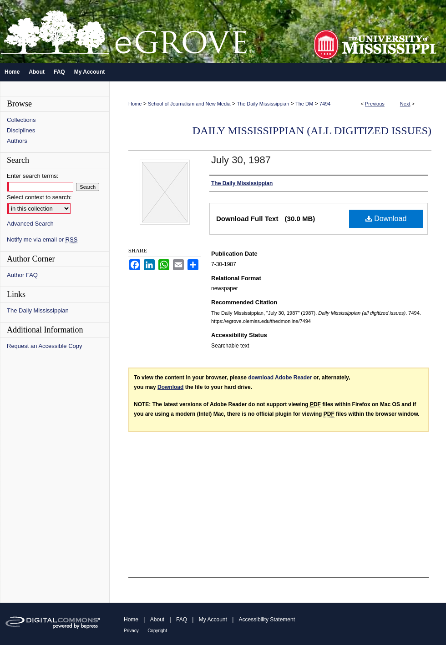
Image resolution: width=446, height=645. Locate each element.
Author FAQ (22, 275)
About (157, 619)
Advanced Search (30, 223)
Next (405, 103)
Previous (375, 103)
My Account (213, 619)
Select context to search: (39, 197)
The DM (304, 103)
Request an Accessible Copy (44, 346)
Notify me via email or (42, 239)
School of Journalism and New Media (189, 103)
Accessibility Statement (267, 619)
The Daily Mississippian (263, 103)
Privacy (131, 630)
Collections (21, 119)
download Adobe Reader (280, 377)
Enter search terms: (32, 175)
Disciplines (21, 130)
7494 (324, 103)
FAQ (181, 619)
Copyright (157, 630)
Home (135, 103)
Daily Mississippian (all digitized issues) (312, 130)
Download (386, 218)
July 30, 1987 (241, 160)
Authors (17, 140)
